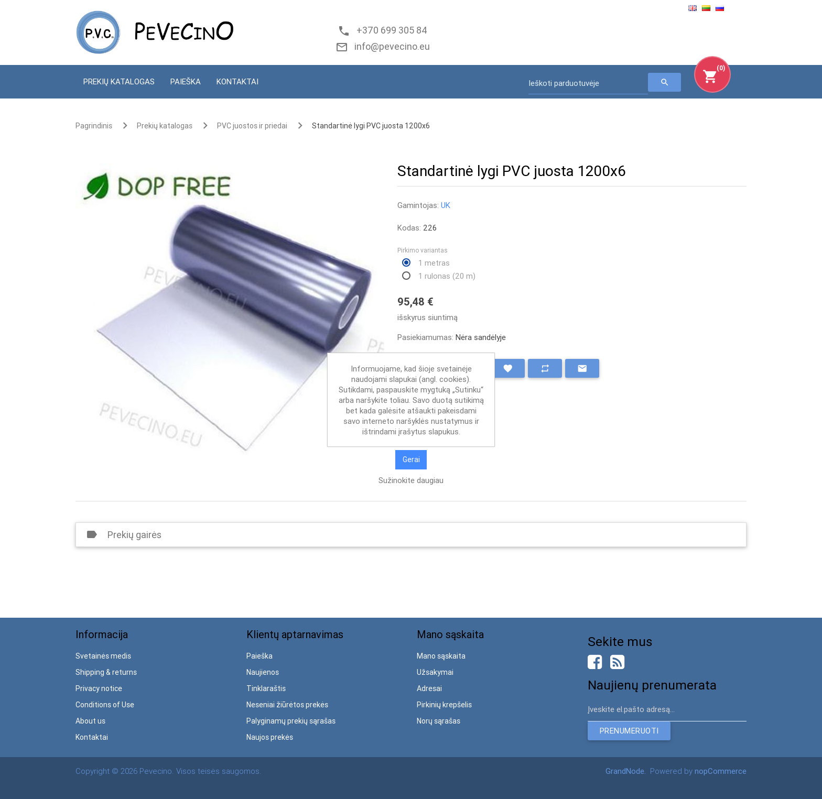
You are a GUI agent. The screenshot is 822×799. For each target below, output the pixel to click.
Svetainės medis (103, 656)
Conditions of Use (104, 704)
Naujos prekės (269, 737)
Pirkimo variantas (422, 250)
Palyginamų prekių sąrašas (291, 721)
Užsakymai (435, 672)
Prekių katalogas (119, 81)
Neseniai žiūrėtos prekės (287, 704)
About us (90, 721)
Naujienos (262, 672)
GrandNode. (626, 771)
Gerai (411, 459)
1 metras (434, 263)
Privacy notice (98, 688)
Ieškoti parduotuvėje (563, 83)
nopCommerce (721, 771)
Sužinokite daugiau (411, 480)
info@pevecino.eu (390, 46)
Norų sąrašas (438, 721)
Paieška (185, 81)
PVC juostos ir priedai (252, 125)
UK (445, 205)
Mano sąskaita (441, 656)
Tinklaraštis (266, 688)
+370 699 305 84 (389, 30)
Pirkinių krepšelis (444, 704)
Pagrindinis (93, 125)
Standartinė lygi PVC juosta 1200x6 (371, 125)
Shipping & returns (106, 672)
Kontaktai (237, 81)
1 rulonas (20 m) (446, 276)
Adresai (429, 688)
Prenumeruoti (628, 731)
